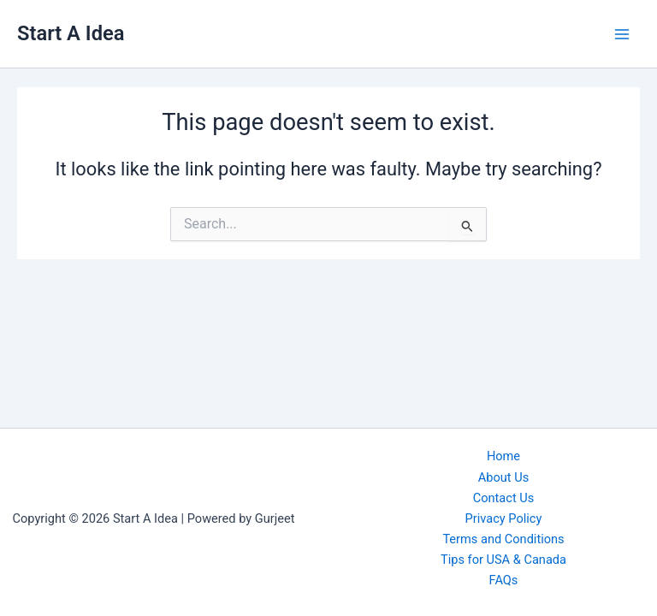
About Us (503, 477)
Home (503, 456)
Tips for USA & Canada (503, 559)
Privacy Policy (503, 518)
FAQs (503, 580)
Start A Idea (70, 33)
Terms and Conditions (503, 539)
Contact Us (504, 498)
